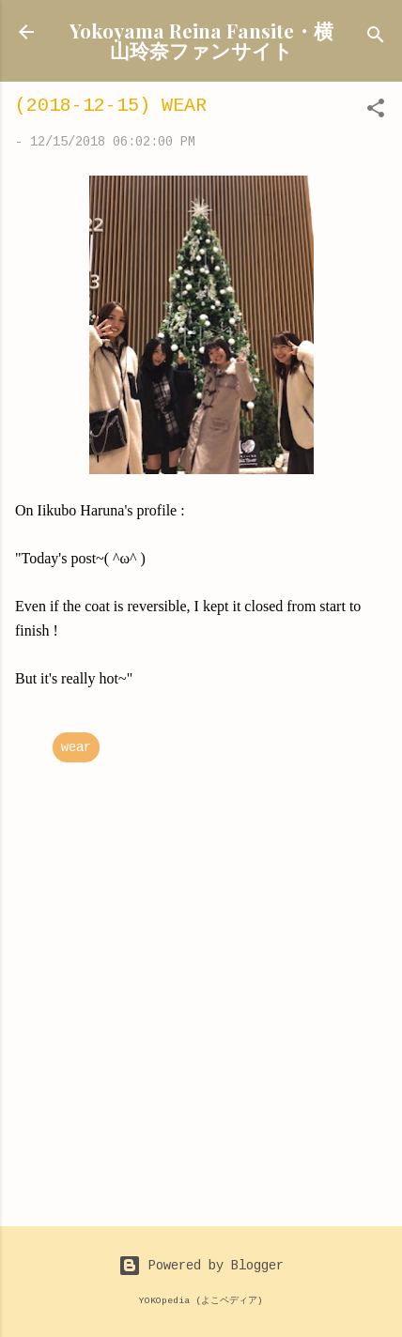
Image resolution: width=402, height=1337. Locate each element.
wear (76, 747)
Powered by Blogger (201, 1265)
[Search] (375, 38)
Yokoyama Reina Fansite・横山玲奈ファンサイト (201, 40)
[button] (375, 112)
